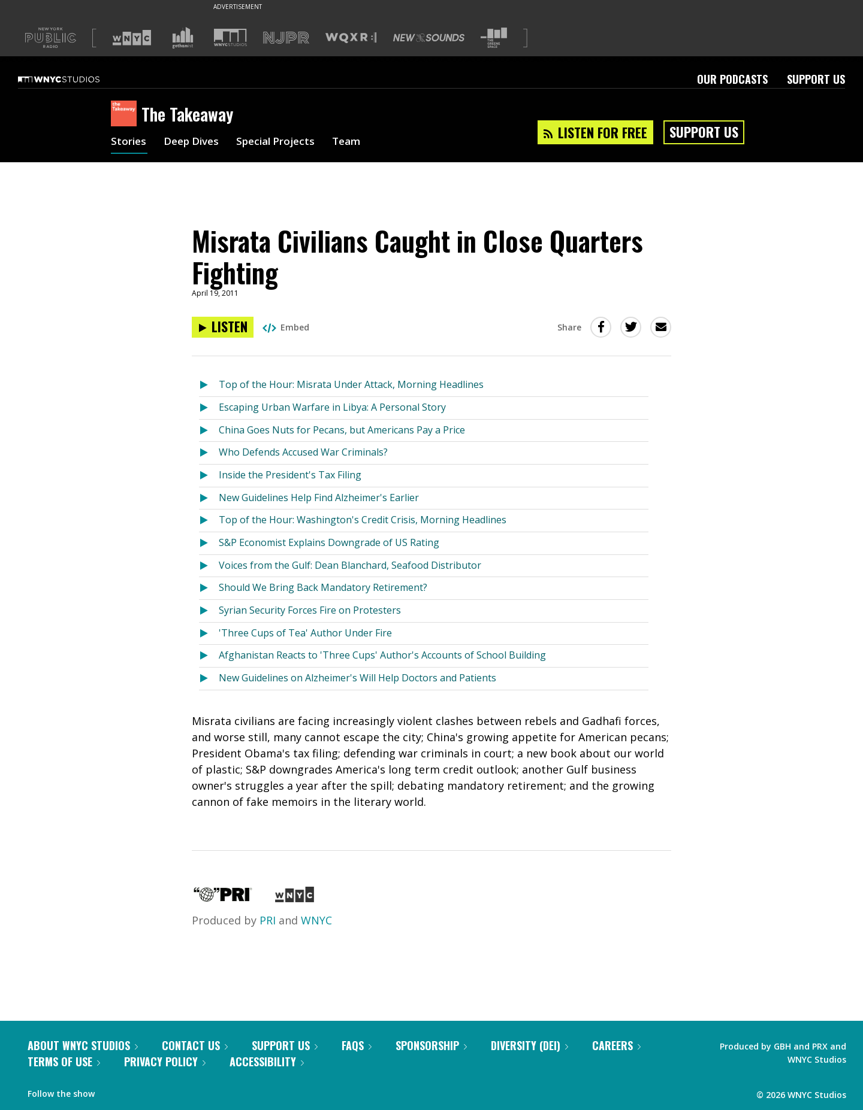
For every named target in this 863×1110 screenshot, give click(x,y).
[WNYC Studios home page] (73, 79)
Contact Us (195, 1045)
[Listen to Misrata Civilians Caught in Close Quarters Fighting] (223, 327)
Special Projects (283, 142)
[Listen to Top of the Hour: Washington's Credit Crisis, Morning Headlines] (209, 520)
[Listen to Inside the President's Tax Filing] (209, 476)
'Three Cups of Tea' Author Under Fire (305, 632)
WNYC (316, 920)
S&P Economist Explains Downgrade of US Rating (329, 542)
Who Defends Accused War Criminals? (303, 452)
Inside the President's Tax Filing (290, 474)
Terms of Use (64, 1061)
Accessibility (267, 1061)
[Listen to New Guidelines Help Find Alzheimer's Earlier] (209, 498)
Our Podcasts (732, 79)
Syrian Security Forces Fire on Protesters (310, 610)
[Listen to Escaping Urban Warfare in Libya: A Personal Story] (209, 408)
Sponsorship (431, 1045)
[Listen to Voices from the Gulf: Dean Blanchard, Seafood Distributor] (209, 566)
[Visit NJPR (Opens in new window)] (286, 38)
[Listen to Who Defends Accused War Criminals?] (209, 453)
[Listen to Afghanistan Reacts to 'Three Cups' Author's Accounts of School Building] (209, 656)
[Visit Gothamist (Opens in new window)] (183, 37)
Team (357, 142)
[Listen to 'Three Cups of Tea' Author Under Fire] (209, 634)
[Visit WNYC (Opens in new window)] (132, 38)
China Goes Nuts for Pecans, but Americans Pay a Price (342, 429)
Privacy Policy (165, 1061)
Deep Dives (194, 142)
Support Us (816, 79)
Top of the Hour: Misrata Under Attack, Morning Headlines (351, 384)
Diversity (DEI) (529, 1045)
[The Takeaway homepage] (126, 114)
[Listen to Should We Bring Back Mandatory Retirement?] (209, 588)
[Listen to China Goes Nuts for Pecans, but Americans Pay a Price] (209, 431)
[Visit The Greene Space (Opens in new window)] (494, 38)
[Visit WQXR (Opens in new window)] (350, 38)
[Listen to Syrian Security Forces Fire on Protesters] (209, 611)
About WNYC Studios (83, 1045)
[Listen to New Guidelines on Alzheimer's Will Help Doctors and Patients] (209, 679)
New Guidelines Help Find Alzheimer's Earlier (319, 497)
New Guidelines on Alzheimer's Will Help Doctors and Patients (357, 677)
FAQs (357, 1045)
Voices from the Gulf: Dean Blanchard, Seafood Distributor (350, 565)
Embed (285, 327)
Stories (129, 142)
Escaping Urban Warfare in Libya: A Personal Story (332, 407)
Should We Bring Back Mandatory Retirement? (323, 587)
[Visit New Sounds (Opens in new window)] (428, 38)
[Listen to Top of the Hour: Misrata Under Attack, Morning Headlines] (209, 385)
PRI (267, 920)
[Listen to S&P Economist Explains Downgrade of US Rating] (209, 543)
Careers (616, 1045)
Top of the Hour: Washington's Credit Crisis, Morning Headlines (362, 519)
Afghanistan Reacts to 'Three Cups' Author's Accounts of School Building (382, 655)
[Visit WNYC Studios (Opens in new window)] (230, 37)
